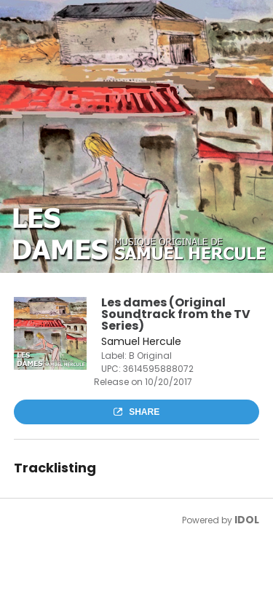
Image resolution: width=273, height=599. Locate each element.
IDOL (246, 519)
